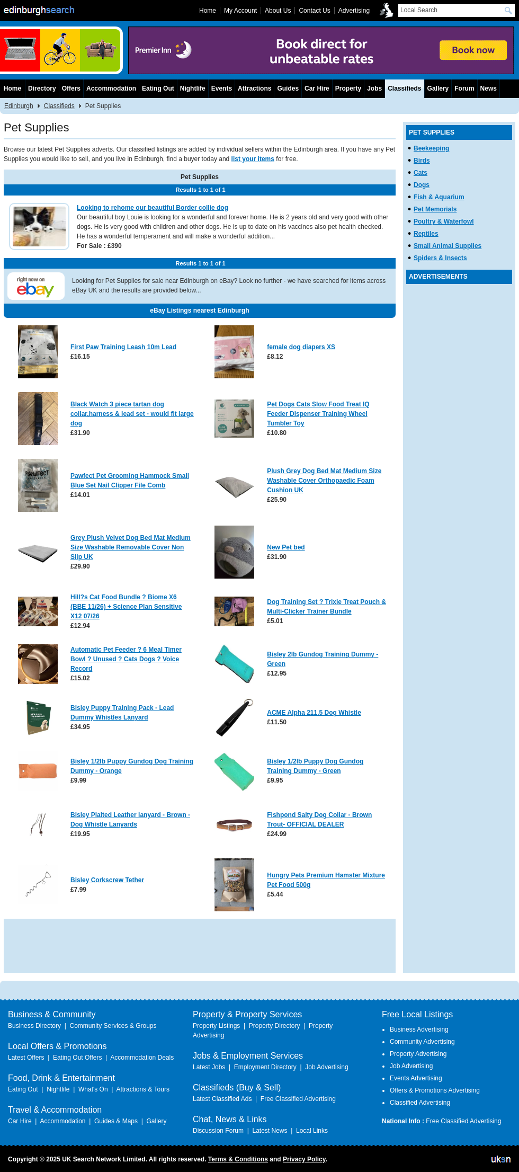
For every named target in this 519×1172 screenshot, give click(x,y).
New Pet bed (286, 547)
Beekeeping (431, 148)
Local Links (312, 1130)
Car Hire (317, 88)
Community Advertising (422, 1041)
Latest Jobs (209, 1067)
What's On (93, 1089)
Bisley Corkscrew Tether (107, 880)
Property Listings (216, 1025)
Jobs (374, 88)
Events (221, 88)
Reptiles (426, 233)
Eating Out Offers (77, 1057)
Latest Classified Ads (222, 1099)
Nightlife (192, 88)
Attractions (254, 88)
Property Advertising (418, 1054)
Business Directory (34, 1025)
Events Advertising (416, 1078)
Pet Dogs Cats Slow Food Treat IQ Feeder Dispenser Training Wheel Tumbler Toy (318, 414)
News (488, 88)
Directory (42, 88)
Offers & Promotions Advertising (435, 1090)
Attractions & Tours (142, 1089)
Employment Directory (265, 1067)
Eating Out (158, 88)
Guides (288, 88)
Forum (464, 88)
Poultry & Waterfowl (444, 221)
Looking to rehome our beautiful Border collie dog (152, 207)
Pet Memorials (435, 209)
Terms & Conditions (238, 1159)
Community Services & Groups (112, 1025)
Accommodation (111, 88)
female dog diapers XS (301, 347)
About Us (278, 10)
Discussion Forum (218, 1130)
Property (348, 88)
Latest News (269, 1130)
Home (12, 88)
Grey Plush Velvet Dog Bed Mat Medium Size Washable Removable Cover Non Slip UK (130, 547)
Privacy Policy (304, 1159)
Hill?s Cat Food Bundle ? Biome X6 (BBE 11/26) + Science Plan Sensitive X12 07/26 (126, 606)
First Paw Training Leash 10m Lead (123, 347)
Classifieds (59, 106)
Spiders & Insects (440, 258)
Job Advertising (326, 1067)
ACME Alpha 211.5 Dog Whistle (314, 712)
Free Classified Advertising (298, 1099)
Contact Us (314, 10)
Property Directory (274, 1025)
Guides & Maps (116, 1121)
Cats (420, 172)
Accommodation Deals (142, 1057)
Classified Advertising (420, 1102)
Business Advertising (419, 1029)
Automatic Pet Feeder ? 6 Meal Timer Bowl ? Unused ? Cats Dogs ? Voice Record (126, 659)
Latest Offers (26, 1057)
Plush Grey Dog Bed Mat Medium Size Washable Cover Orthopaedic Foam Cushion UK (324, 480)
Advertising (354, 10)
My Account (240, 10)
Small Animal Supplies (447, 246)
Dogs (421, 185)
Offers (71, 88)
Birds (422, 160)
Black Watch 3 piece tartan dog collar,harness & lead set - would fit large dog (132, 414)
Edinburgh (18, 106)
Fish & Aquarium (439, 197)
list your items (252, 159)
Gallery (438, 88)
